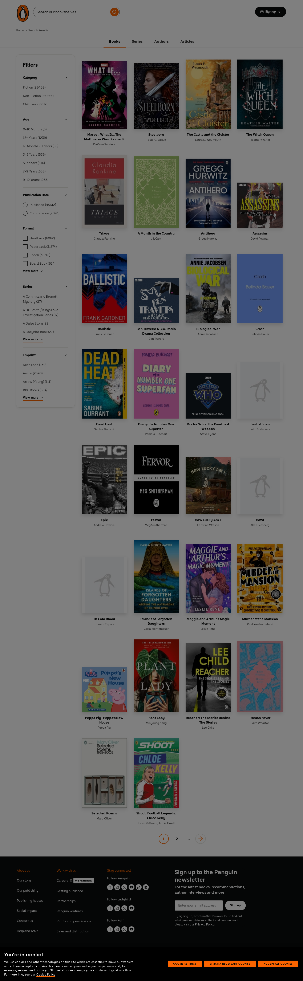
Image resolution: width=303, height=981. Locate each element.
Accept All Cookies (278, 963)
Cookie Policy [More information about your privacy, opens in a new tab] (45, 974)
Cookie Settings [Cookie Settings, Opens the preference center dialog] (185, 963)
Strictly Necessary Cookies (230, 963)
